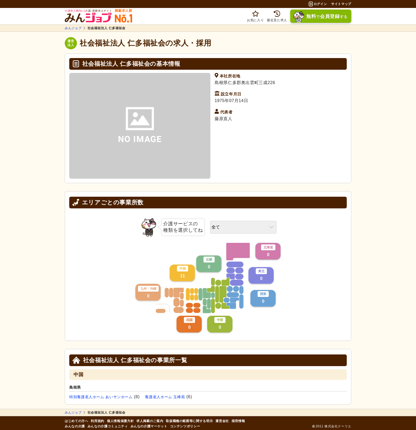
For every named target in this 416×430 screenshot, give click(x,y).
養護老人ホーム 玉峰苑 (165, 397)
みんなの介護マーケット (149, 426)
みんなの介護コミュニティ (108, 426)
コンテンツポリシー (185, 426)
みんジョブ (73, 28)
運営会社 (222, 421)
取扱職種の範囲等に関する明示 (189, 421)
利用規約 (97, 421)
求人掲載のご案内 (149, 421)
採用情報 (238, 421)
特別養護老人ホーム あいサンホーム (101, 397)
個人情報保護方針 (120, 421)
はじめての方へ (76, 421)
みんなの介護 (75, 426)
